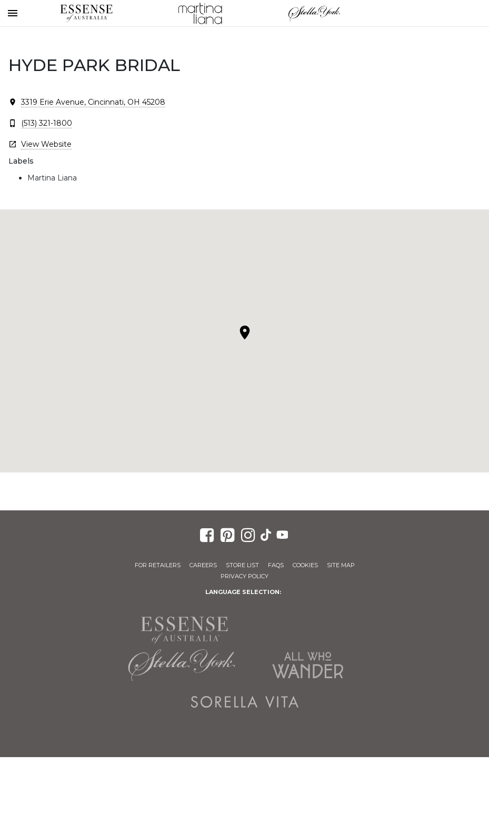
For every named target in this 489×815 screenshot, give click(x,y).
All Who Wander (308, 665)
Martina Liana (200, 13)
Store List (242, 565)
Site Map (341, 565)
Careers (203, 565)
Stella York (314, 13)
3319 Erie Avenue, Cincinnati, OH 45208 (93, 102)
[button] (244, 332)
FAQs (276, 565)
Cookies (305, 565)
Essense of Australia (86, 13)
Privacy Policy (244, 576)
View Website (46, 144)
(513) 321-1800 (46, 123)
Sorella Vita (245, 702)
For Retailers (158, 565)
